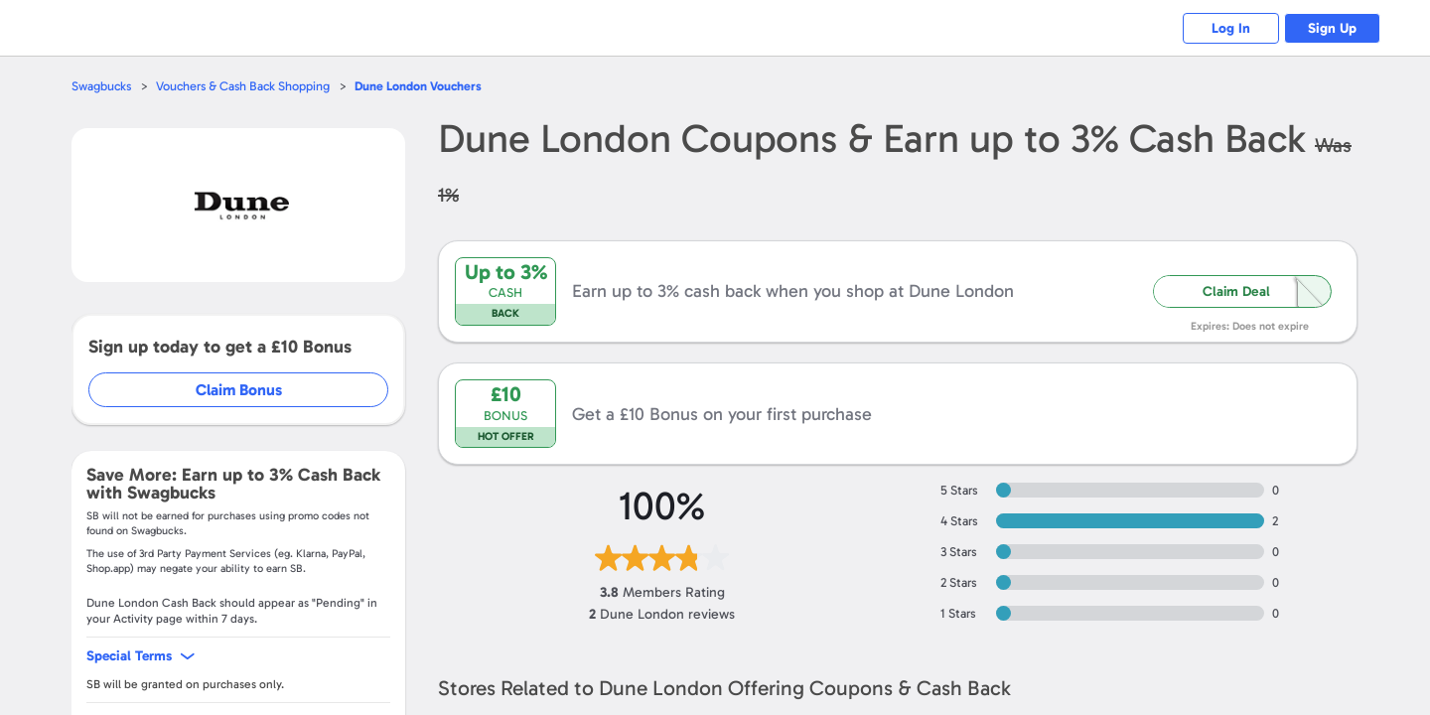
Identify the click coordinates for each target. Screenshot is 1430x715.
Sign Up (1331, 28)
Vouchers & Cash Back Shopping (247, 85)
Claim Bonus (240, 389)
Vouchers (425, 85)
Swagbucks (102, 85)
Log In (1227, 28)
